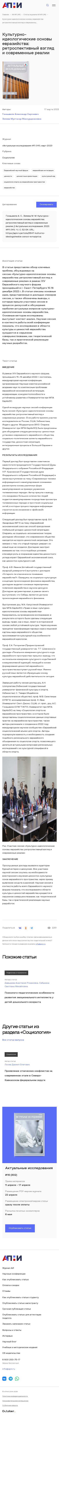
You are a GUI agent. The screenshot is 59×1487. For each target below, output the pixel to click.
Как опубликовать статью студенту (20, 1297)
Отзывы (6, 1291)
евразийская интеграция (43, 170)
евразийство (9, 188)
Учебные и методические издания (19, 1347)
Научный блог (9, 1342)
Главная (5, 14)
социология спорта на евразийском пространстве (24, 182)
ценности (8, 176)
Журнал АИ (8, 1268)
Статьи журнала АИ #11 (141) (34, 14)
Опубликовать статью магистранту (20, 1303)
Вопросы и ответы (11, 1330)
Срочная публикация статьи (16, 1309)
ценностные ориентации (27, 176)
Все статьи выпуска (13, 1040)
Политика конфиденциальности (15, 1396)
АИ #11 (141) (16, 14)
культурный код (48, 176)
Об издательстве (11, 1353)
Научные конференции (13, 1274)
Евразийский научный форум (16, 170)
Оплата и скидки (10, 1285)
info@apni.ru (40, 944)
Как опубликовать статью (15, 1280)
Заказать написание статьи (16, 1324)
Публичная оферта (10, 1405)
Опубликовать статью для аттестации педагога (21, 1316)
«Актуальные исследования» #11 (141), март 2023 (27, 146)
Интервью (7, 1336)
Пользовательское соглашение (15, 1401)
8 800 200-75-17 (11, 1360)
